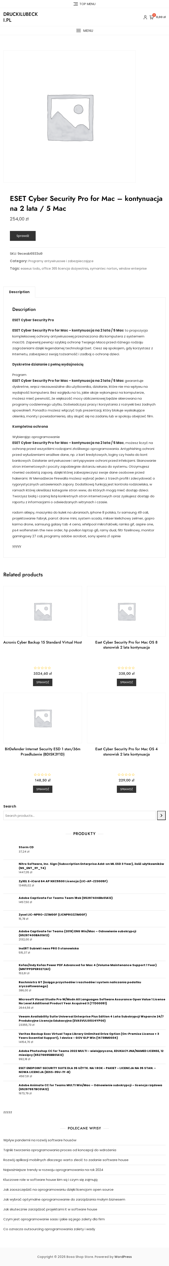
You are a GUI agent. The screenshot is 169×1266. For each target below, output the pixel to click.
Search (9, 806)
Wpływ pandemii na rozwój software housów (39, 1140)
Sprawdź (23, 236)
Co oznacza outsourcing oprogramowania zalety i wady (49, 1229)
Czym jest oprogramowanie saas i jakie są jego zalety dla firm (54, 1219)
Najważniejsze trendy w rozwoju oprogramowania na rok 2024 (53, 1169)
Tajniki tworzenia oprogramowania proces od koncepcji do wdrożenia (59, 1150)
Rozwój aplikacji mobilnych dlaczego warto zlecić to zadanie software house (66, 1160)
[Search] (161, 815)
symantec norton (103, 268)
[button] (84, 31)
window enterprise (133, 268)
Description (19, 292)
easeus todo (30, 268)
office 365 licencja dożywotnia (65, 268)
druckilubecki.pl (20, 17)
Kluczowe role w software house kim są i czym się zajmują (50, 1179)
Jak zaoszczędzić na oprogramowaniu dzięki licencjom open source (58, 1189)
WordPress (123, 1257)
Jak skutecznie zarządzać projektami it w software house (50, 1209)
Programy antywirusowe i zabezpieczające (61, 261)
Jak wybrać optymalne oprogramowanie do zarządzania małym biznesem (64, 1199)
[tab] (19, 292)
